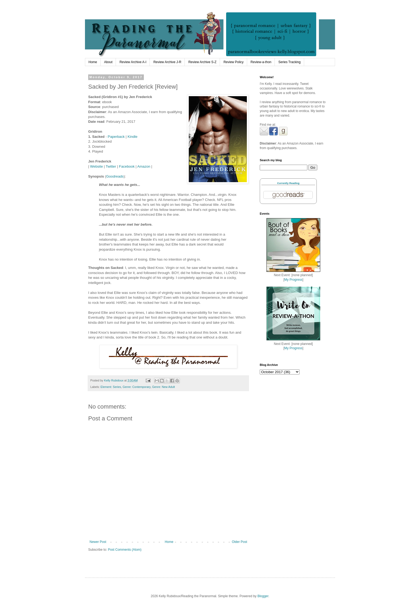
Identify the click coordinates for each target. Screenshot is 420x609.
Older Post (239, 542)
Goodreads (115, 176)
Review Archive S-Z (202, 62)
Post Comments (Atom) (124, 550)
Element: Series (111, 386)
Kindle (132, 137)
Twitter (111, 166)
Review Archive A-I (132, 62)
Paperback (116, 137)
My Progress (293, 280)
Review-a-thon (261, 62)
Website (96, 166)
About (108, 62)
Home (92, 62)
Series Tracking (289, 62)
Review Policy (233, 62)
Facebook (127, 166)
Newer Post (98, 542)
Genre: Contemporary (137, 386)
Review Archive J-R (167, 62)
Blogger (262, 596)
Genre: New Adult (163, 386)
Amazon (143, 166)
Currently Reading (288, 183)
